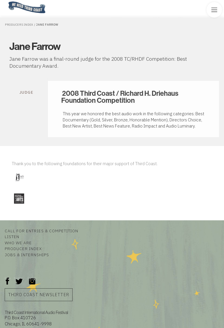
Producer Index (23, 248)
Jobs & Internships (27, 254)
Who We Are (18, 242)
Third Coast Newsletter (38, 294)
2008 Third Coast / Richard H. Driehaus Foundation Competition (119, 96)
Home (6, 2)
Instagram (32, 278)
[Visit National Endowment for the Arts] (19, 205)
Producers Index (19, 25)
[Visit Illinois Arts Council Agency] (19, 184)
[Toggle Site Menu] (214, 10)
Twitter (18, 278)
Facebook (7, 278)
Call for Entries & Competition (41, 230)
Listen (12, 236)
